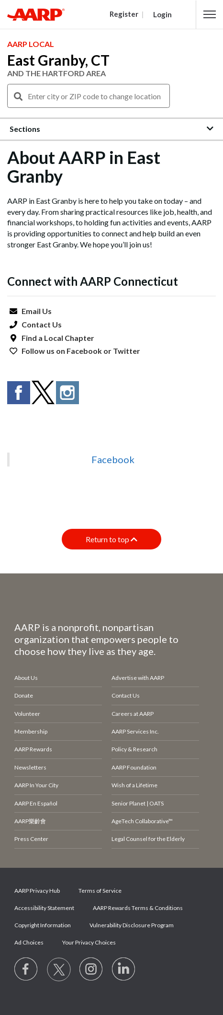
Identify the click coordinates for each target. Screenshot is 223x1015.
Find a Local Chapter (58, 337)
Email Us (37, 310)
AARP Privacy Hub (37, 890)
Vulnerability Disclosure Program (131, 925)
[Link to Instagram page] (91, 969)
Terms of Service (100, 890)
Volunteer (27, 713)
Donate (23, 695)
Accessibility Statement (44, 907)
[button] (209, 14)
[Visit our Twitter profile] (59, 969)
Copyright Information (42, 925)
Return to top (111, 539)
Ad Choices (29, 942)
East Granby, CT (58, 60)
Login (162, 14)
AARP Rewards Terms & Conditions (138, 907)
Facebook (84, 350)
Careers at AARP (133, 713)
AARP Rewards (33, 749)
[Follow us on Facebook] (26, 969)
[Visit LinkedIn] (124, 969)
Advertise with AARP (138, 677)
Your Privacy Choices (89, 942)
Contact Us (42, 324)
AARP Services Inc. (135, 731)
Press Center (31, 838)
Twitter (126, 350)
